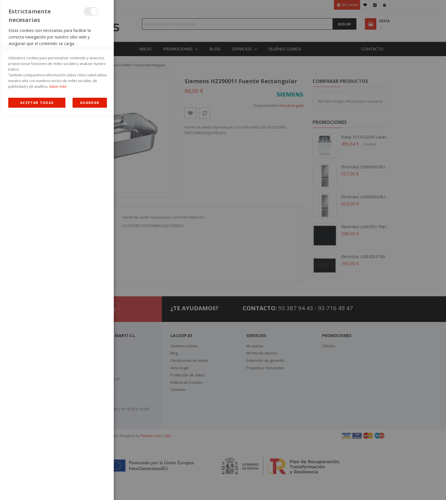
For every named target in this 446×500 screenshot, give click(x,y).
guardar (89, 488)
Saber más (57, 472)
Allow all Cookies (37, 488)
